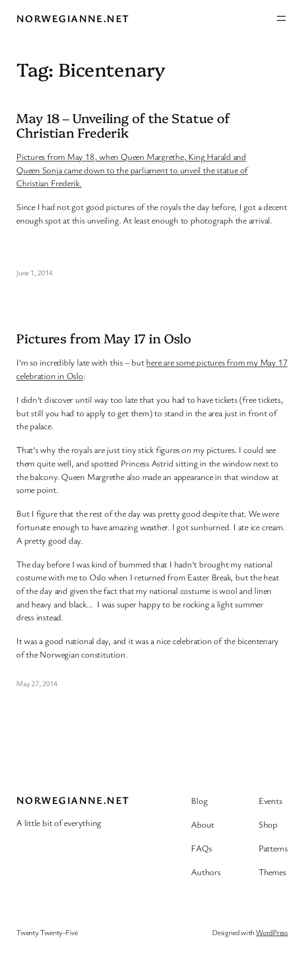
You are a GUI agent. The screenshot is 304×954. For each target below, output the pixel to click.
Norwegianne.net (73, 18)
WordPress (272, 932)
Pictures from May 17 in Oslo (103, 338)
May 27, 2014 (36, 683)
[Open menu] (281, 18)
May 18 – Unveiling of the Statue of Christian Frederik (123, 125)
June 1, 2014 (34, 272)
